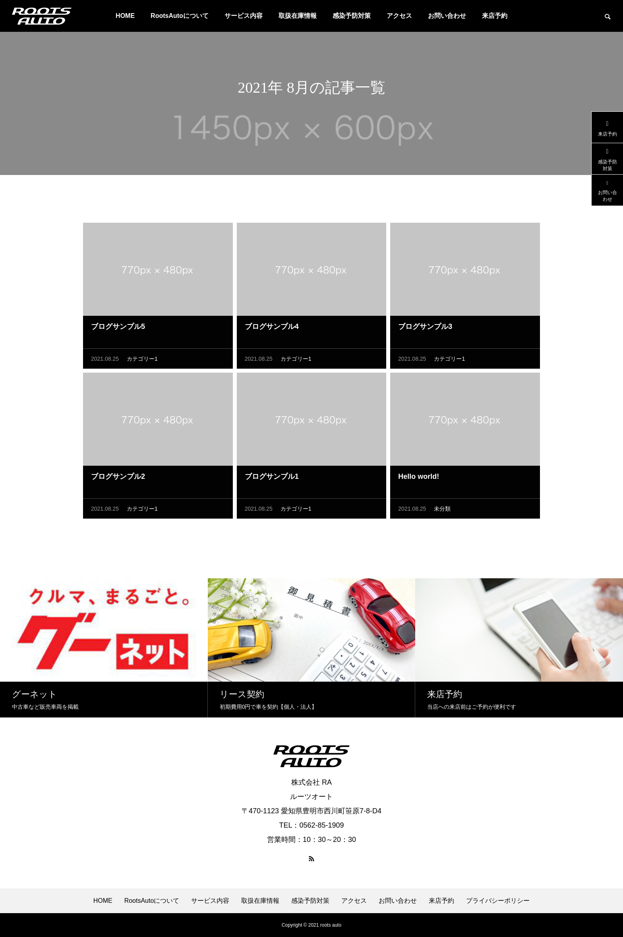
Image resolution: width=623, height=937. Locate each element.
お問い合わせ (447, 15)
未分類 (442, 510)
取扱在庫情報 (298, 15)
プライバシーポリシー (498, 901)
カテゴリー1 (142, 361)
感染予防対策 (352, 15)
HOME (125, 15)
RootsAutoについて (180, 15)
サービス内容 (243, 15)
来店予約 (494, 15)
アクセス (399, 15)
